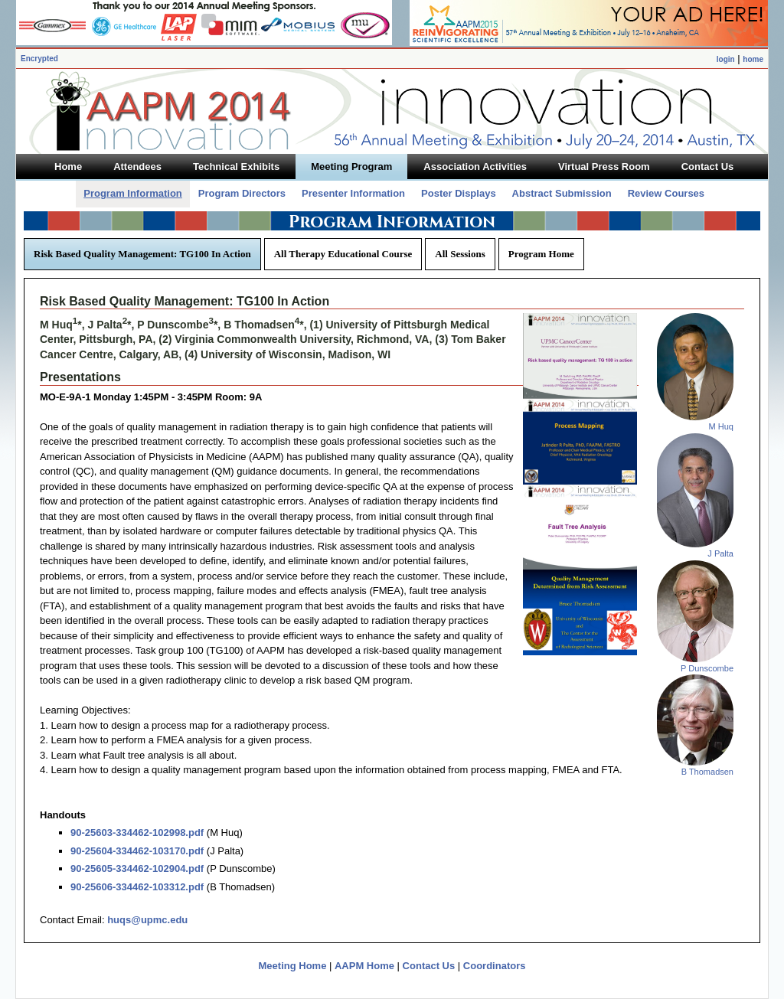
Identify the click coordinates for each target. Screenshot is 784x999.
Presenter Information (353, 193)
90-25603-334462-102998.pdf (137, 832)
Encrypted (39, 58)
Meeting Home (293, 965)
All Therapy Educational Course (343, 254)
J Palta (720, 553)
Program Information (132, 193)
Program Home (541, 254)
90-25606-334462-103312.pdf (137, 887)
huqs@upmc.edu (147, 920)
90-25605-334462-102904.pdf (137, 868)
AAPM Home (364, 965)
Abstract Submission (562, 193)
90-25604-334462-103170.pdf (137, 851)
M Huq (721, 426)
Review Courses (666, 193)
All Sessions (460, 254)
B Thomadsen (707, 771)
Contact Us (429, 965)
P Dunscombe (707, 668)
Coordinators (494, 965)
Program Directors (242, 193)
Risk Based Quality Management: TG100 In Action (142, 254)
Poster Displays (458, 193)
